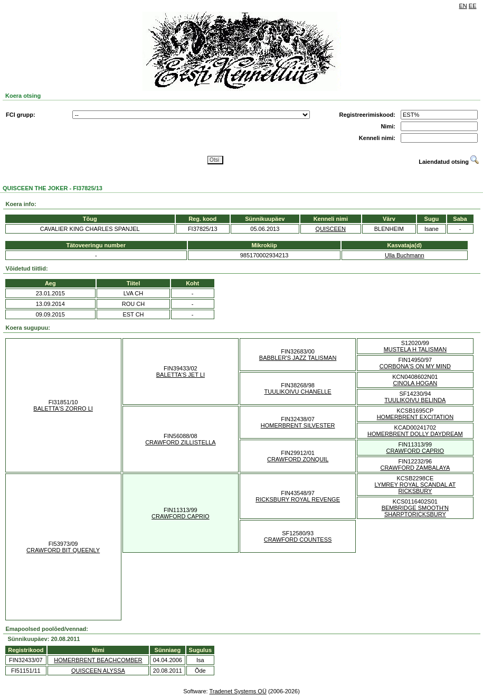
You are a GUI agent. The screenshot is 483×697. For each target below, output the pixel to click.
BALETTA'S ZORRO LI (63, 408)
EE (473, 6)
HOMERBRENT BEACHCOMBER (98, 660)
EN (463, 6)
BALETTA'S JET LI (180, 374)
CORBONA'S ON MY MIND (415, 366)
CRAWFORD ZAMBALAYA (415, 467)
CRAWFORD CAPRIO (415, 451)
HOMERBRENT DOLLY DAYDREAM (415, 434)
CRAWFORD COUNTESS (298, 539)
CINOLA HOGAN (415, 383)
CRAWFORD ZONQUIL (297, 459)
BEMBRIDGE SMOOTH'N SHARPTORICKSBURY (415, 511)
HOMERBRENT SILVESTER (298, 425)
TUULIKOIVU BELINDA (415, 400)
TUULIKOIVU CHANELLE (298, 391)
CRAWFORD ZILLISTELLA (180, 442)
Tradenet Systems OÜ (237, 691)
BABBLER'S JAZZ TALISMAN (298, 358)
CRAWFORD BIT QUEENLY (63, 550)
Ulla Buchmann (404, 255)
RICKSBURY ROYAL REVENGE (297, 499)
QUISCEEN (331, 229)
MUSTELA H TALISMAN (415, 349)
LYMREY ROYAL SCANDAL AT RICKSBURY (415, 487)
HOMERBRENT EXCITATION (415, 417)
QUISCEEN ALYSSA (98, 670)
